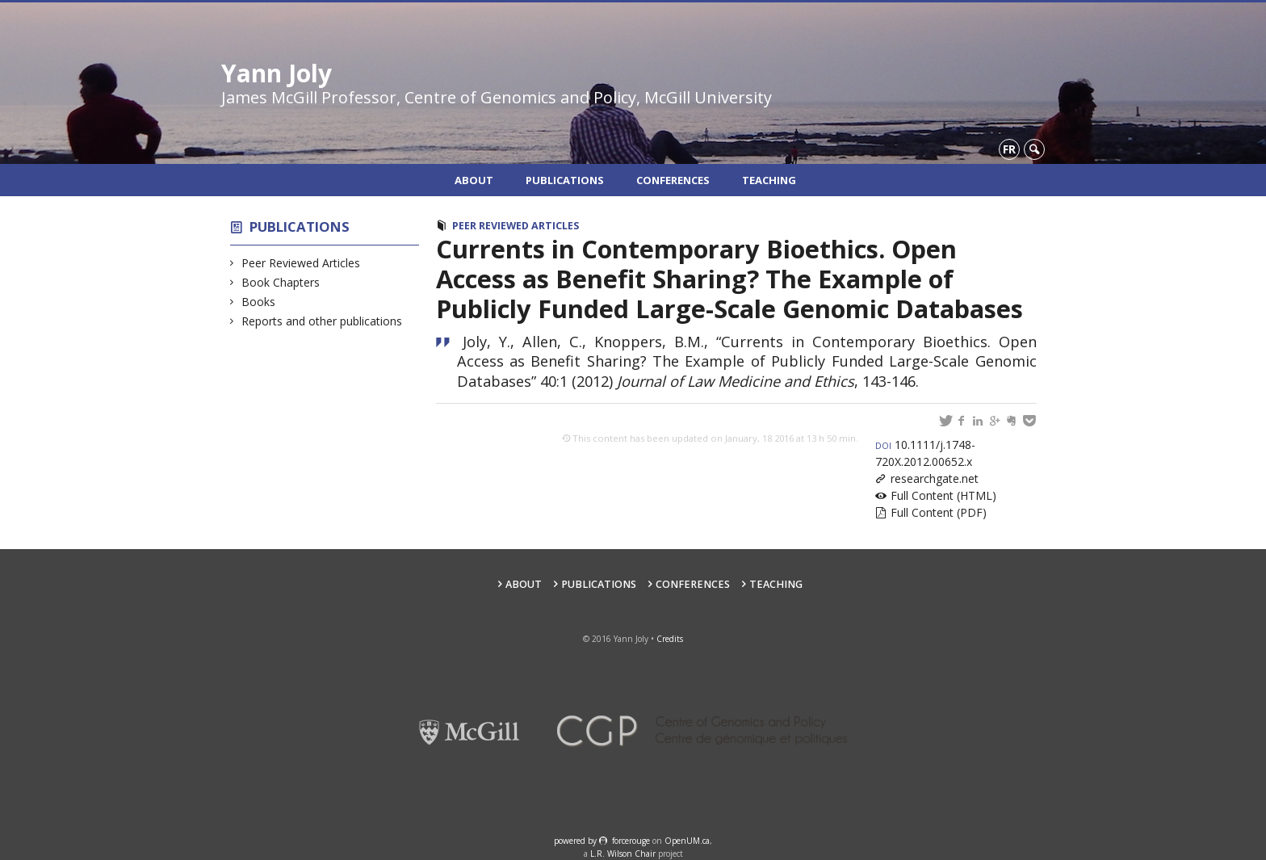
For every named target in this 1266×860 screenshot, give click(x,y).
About (474, 180)
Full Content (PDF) (939, 512)
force (631, 840)
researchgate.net (935, 478)
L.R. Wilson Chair (623, 853)
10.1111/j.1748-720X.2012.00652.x (925, 453)
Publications (565, 180)
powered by (576, 840)
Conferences (673, 180)
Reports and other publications (322, 321)
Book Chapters (281, 282)
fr (1009, 149)
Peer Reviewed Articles (301, 263)
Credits (669, 638)
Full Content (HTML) (943, 495)
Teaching (769, 180)
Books (258, 301)
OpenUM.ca (687, 840)
